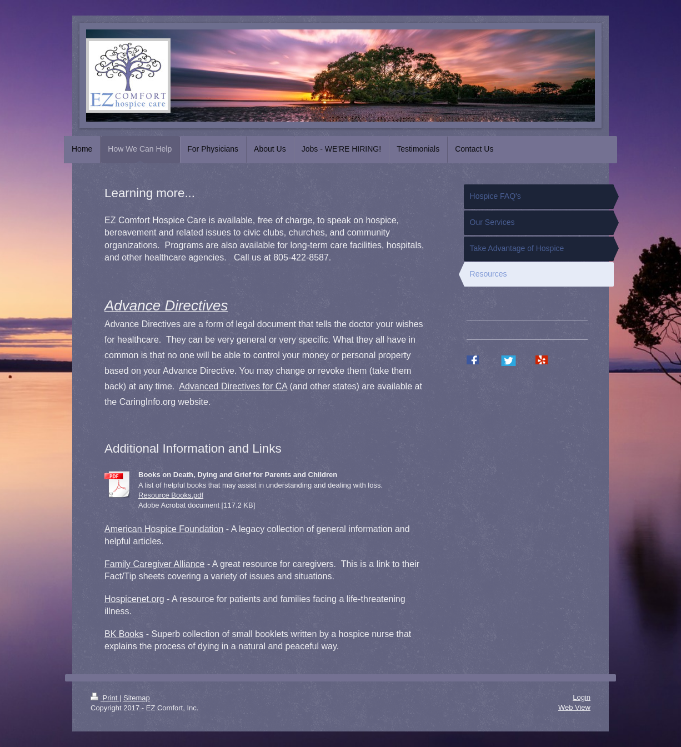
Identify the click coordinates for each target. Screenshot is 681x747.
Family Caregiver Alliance (154, 564)
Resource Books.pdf (170, 495)
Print (105, 698)
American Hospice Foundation (163, 529)
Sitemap (136, 698)
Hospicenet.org (134, 599)
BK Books (123, 634)
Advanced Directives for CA (233, 386)
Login (581, 697)
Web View (574, 707)
